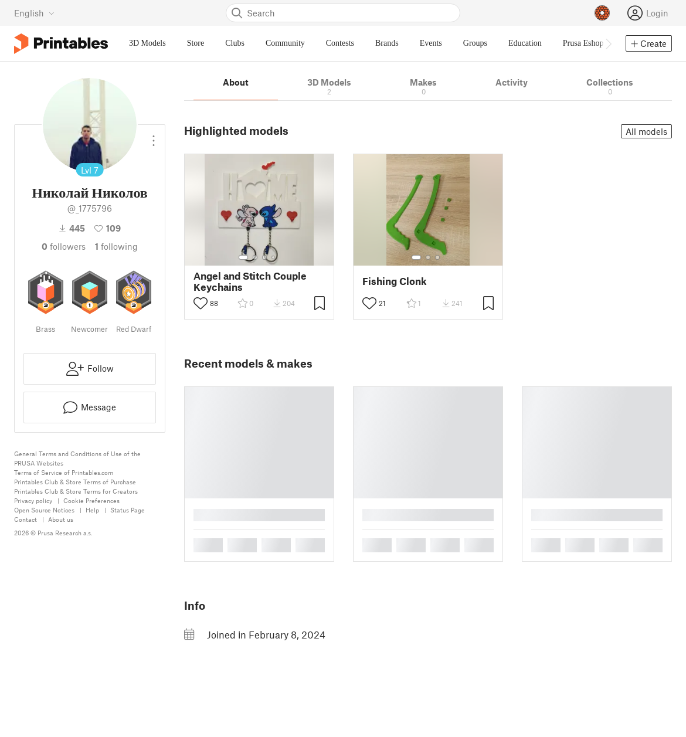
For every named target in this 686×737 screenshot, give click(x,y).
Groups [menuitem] (475, 43)
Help (92, 510)
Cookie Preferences (91, 500)
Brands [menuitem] (387, 43)
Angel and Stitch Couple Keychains (250, 281)
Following (116, 246)
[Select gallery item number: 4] (273, 257)
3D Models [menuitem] (147, 43)
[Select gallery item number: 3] (264, 257)
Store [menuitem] (196, 43)
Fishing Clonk (394, 281)
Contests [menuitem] (340, 43)
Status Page (127, 510)
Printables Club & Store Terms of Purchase (75, 481)
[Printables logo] (61, 43)
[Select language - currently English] (34, 13)
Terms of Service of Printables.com (63, 472)
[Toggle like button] (200, 303)
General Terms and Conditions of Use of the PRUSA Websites (77, 458)
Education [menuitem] (525, 43)
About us (60, 519)
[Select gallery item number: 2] (255, 257)
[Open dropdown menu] (153, 136)
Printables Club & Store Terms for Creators (76, 491)
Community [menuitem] (285, 43)
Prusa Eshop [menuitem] (583, 43)
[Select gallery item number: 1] (243, 257)
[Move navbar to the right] (608, 43)
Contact (25, 519)
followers (64, 246)
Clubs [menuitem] (234, 43)
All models (646, 131)
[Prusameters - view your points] (602, 13)
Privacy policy (33, 500)
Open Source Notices (44, 510)
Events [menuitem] (431, 43)
